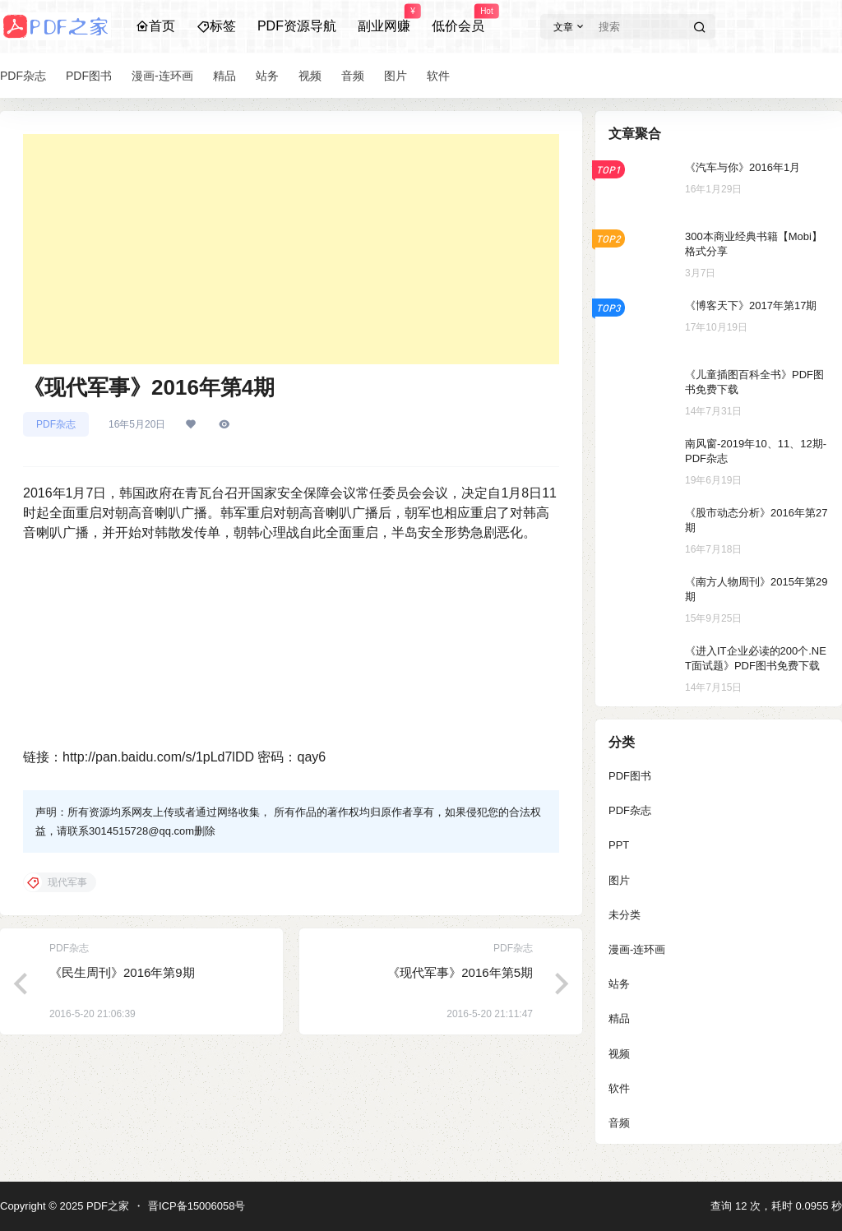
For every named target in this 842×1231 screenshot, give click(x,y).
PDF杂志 (56, 424)
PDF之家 (106, 1206)
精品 (619, 1018)
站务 (619, 984)
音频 (619, 1123)
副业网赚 (384, 19)
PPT (618, 845)
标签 (216, 26)
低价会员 (458, 19)
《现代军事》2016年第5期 (460, 972)
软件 (619, 1088)
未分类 (624, 915)
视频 (619, 1054)
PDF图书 (629, 776)
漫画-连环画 (636, 949)
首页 (155, 26)
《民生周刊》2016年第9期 (122, 972)
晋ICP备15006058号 (197, 1206)
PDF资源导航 (296, 26)
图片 (619, 880)
